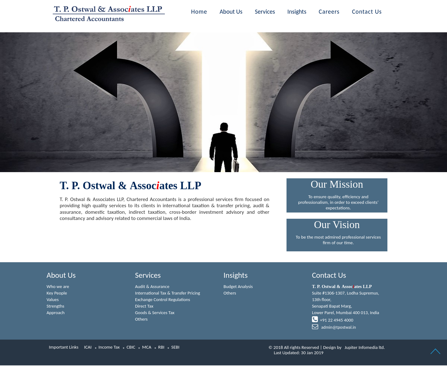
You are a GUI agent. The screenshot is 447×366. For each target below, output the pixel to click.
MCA (146, 347)
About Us (231, 11)
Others (141, 320)
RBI (161, 347)
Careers (329, 11)
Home (199, 11)
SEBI (175, 347)
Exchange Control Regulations (163, 300)
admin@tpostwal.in (338, 328)
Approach (56, 313)
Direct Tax (144, 306)
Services (265, 11)
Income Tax (109, 347)
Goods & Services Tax (155, 313)
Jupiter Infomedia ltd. (365, 348)
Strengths (56, 306)
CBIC (131, 347)
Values (53, 300)
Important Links (64, 347)
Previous (68, 89)
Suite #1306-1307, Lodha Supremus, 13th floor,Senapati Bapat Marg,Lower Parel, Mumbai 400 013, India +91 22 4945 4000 (346, 307)
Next (378, 89)
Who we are (58, 286)
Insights (296, 11)
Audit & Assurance (152, 286)
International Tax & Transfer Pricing (168, 293)
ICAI (88, 347)
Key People (57, 293)
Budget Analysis (238, 286)
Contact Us (367, 11)
